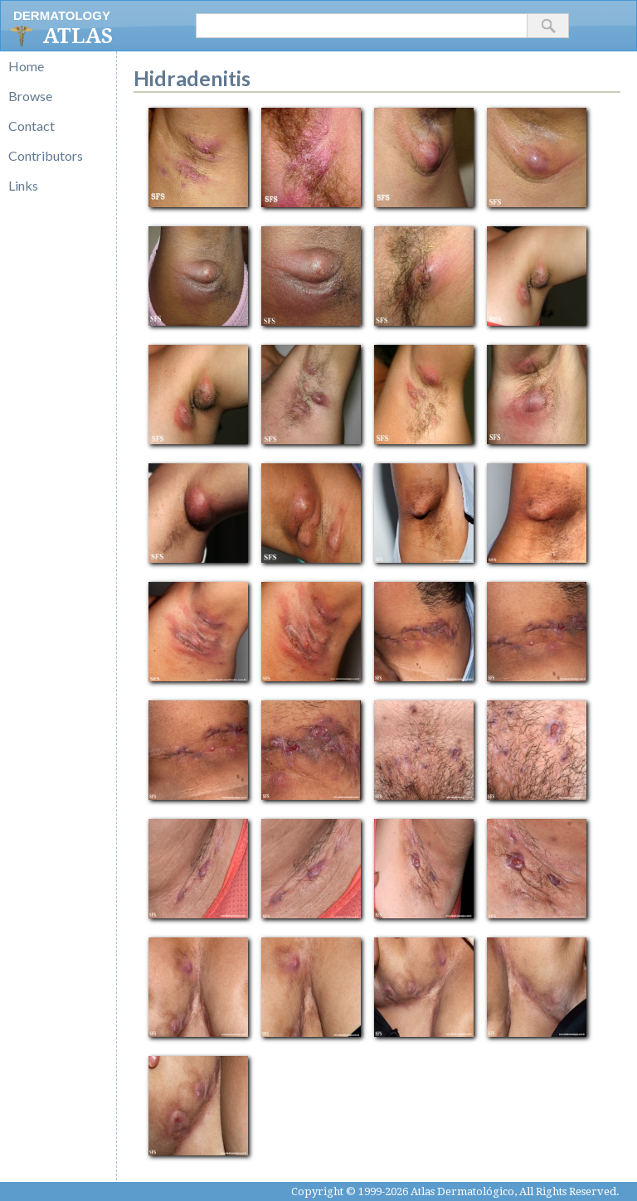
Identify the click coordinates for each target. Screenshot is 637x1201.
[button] (548, 25)
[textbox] (362, 25)
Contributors (45, 155)
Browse (30, 96)
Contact (31, 125)
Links (23, 185)
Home (26, 66)
